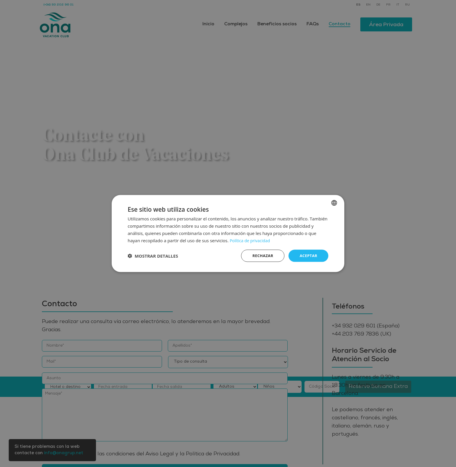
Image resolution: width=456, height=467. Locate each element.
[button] (153, 256)
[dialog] (228, 233)
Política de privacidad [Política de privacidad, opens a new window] (251, 240)
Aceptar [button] (307, 255)
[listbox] (334, 202)
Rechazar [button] (261, 255)
